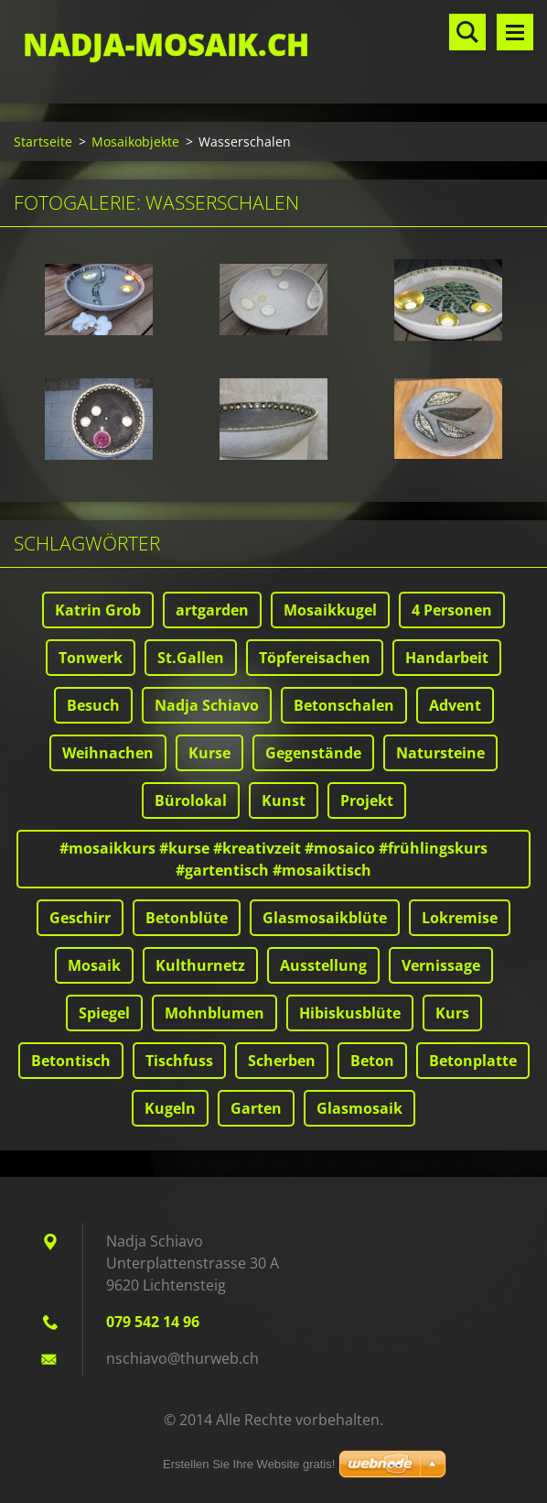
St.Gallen (190, 658)
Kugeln (170, 1108)
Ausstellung (323, 965)
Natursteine (440, 753)
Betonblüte (186, 918)
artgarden (212, 610)
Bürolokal (191, 800)
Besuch (93, 705)
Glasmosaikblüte (325, 918)
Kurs (452, 1013)
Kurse (209, 753)
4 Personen (452, 610)
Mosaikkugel (330, 610)
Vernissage (441, 965)
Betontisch (71, 1061)
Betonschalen (344, 705)
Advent (455, 705)
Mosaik (94, 965)
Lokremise (460, 918)
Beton (372, 1061)
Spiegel (104, 1013)
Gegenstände (313, 753)
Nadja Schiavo (207, 705)
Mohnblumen (214, 1013)
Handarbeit (446, 658)
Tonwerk (91, 658)
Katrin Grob (98, 610)
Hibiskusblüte (350, 1013)
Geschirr (80, 918)
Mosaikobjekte (135, 141)
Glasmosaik (359, 1108)
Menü (515, 32)
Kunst (284, 800)
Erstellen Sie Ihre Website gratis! (249, 1464)
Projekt (366, 800)
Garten (256, 1108)
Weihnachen (108, 753)
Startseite (43, 141)
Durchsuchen (467, 32)
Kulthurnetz (200, 965)
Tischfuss (179, 1061)
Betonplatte (473, 1061)
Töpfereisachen (314, 658)
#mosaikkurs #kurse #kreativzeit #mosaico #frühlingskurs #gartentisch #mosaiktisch (273, 859)
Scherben (282, 1061)
